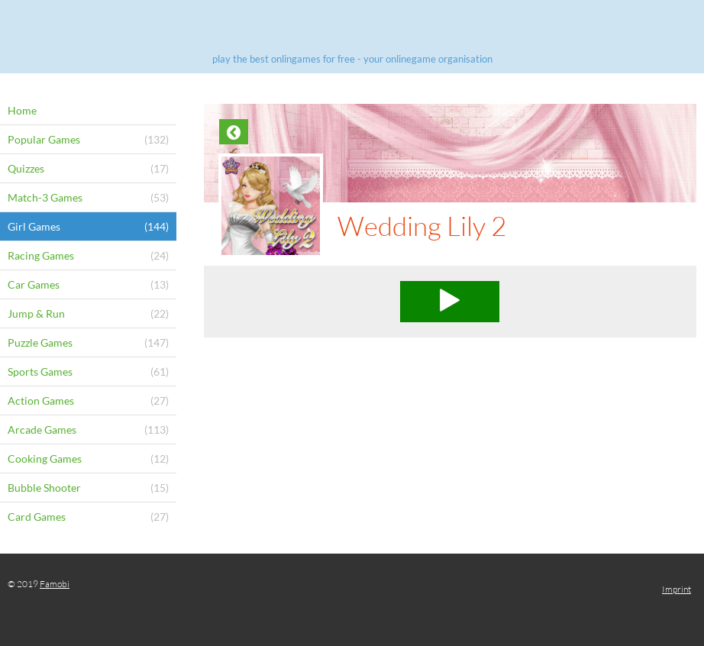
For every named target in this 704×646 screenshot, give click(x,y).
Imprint (676, 589)
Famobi (54, 583)
